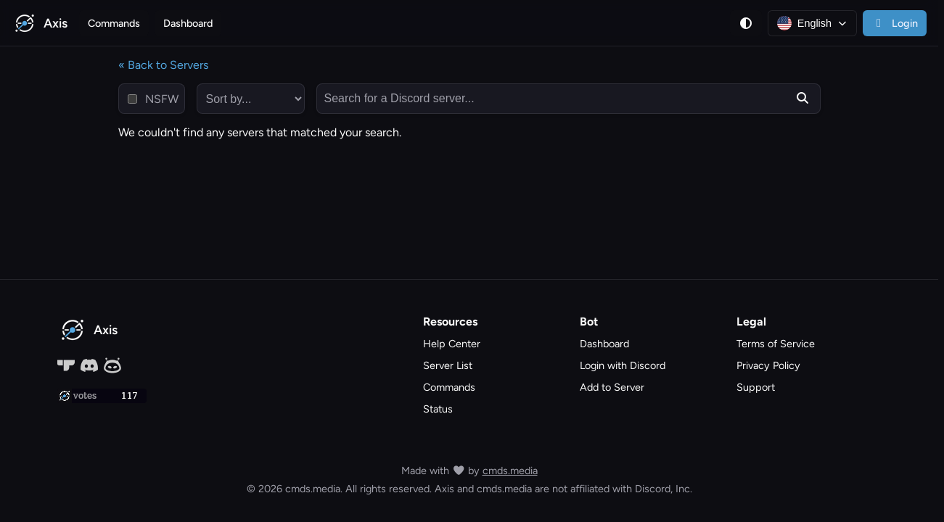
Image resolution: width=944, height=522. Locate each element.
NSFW (161, 99)
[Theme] (746, 23)
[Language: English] (812, 23)
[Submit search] (802, 98)
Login (894, 23)
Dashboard (188, 23)
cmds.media (510, 470)
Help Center (451, 343)
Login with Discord (622, 365)
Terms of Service (775, 343)
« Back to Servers (163, 65)
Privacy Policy (768, 365)
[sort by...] (251, 98)
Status (438, 408)
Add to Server (612, 387)
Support (755, 387)
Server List (447, 365)
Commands (114, 23)
